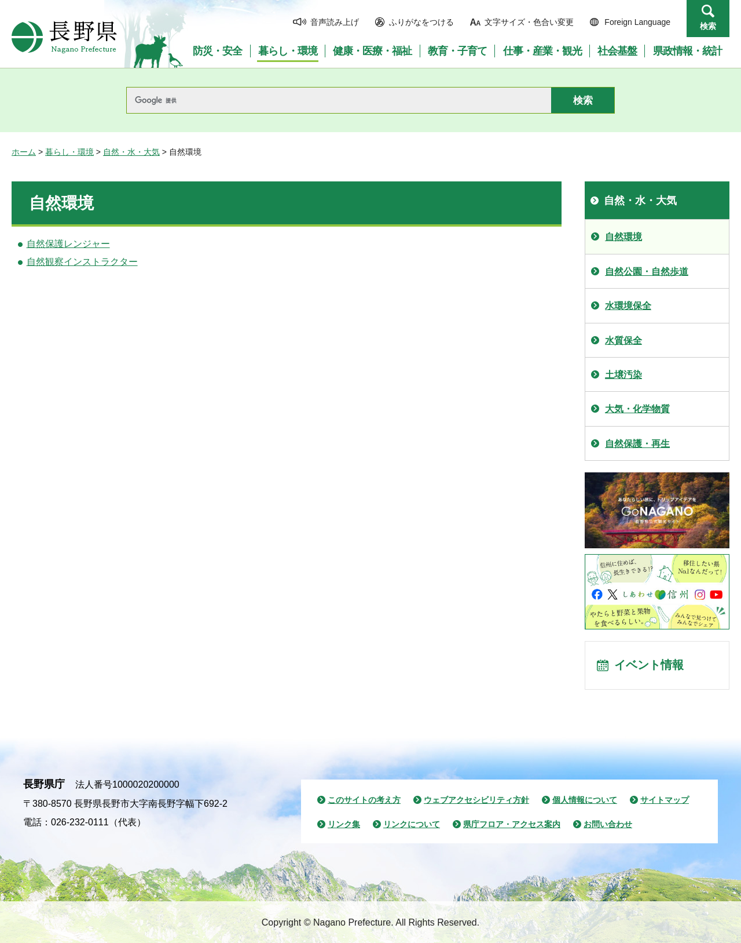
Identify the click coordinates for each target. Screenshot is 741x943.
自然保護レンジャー (68, 244)
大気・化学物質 (637, 409)
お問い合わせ (608, 824)
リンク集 (344, 824)
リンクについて (411, 824)
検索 (708, 26)
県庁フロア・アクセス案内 (511, 824)
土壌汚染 (623, 375)
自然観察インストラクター (82, 262)
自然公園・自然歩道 (646, 271)
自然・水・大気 (131, 151)
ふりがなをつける (421, 22)
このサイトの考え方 (364, 799)
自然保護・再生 (637, 444)
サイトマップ (664, 799)
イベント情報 (649, 665)
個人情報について (584, 799)
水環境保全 (628, 306)
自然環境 (623, 237)
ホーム (24, 151)
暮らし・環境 (69, 151)
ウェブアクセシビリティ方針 (476, 799)
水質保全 (623, 340)
